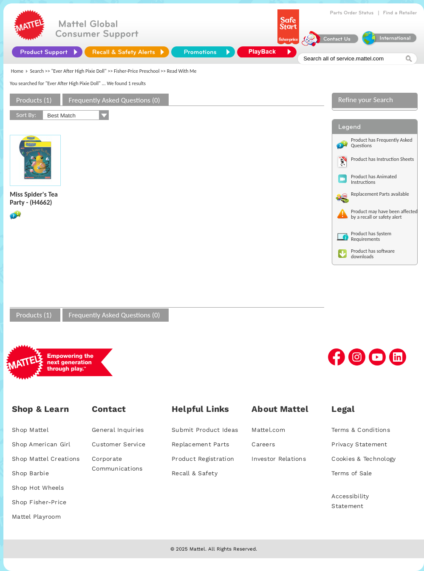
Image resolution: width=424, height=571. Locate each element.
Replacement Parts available (380, 194)
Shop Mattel (30, 429)
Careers (263, 444)
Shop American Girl (41, 444)
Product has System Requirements (371, 236)
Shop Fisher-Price (39, 502)
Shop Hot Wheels (38, 487)
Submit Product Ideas (205, 429)
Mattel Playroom (36, 516)
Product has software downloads (373, 254)
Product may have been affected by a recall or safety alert (384, 214)
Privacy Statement (359, 444)
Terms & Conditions (360, 429)
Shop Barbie (30, 473)
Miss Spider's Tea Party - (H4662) (34, 198)
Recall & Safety (195, 473)
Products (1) (34, 100)
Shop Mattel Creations (45, 458)
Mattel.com (268, 429)
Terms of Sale (351, 473)
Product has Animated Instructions (374, 179)
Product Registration (203, 458)
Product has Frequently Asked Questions (382, 142)
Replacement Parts (200, 444)
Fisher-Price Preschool (136, 71)
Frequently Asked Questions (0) (114, 100)
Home (17, 71)
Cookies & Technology (363, 458)
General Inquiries (118, 429)
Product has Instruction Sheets (382, 159)
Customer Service (118, 444)
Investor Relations (279, 458)
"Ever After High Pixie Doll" (79, 71)
